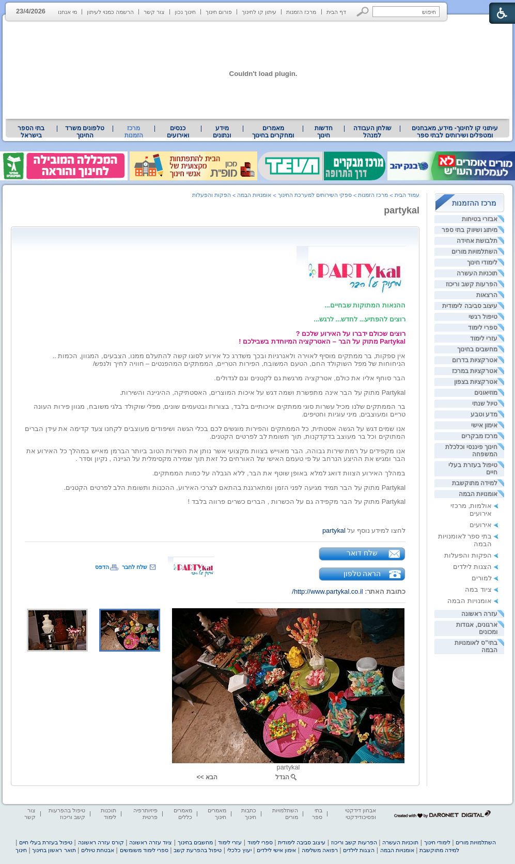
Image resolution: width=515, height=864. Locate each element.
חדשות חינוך (324, 132)
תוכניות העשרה (477, 273)
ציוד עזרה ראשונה (150, 842)
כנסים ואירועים (178, 132)
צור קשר (154, 12)
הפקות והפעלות (468, 555)
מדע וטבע (484, 414)
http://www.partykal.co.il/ (327, 591)
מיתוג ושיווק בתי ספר (469, 230)
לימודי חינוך (482, 262)
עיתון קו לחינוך (259, 12)
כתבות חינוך (248, 813)
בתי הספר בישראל (31, 132)
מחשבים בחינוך (477, 349)
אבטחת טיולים (97, 850)
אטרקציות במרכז (474, 371)
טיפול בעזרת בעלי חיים (45, 842)
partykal (401, 210)
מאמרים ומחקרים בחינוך (273, 132)
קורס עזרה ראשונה (101, 842)
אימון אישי (484, 425)
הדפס (102, 567)
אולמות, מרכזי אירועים (471, 509)
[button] (362, 11)
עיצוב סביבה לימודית (469, 306)
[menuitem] (454, 132)
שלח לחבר (134, 567)
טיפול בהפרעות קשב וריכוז (67, 813)
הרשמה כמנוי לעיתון (110, 12)
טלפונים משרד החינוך (84, 132)
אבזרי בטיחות (479, 219)
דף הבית (336, 12)
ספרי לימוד (482, 327)
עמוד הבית (407, 195)
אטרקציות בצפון (475, 381)
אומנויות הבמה (478, 494)
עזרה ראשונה (479, 614)
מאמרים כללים (183, 813)
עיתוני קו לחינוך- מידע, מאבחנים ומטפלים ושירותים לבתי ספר (455, 132)
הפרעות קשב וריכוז (471, 284)
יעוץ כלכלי (239, 850)
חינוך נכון (185, 12)
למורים (482, 578)
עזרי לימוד (483, 338)
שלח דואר (362, 553)
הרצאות (486, 295)
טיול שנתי (484, 403)
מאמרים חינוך (217, 813)
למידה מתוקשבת (474, 483)
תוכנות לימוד (108, 813)
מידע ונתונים (222, 132)
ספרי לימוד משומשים (144, 850)
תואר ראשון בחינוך (53, 850)
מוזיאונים (485, 392)
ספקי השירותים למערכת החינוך (315, 195)
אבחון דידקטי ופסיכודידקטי (360, 813)
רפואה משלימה (320, 850)
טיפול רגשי (483, 316)
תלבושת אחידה (477, 240)
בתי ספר (317, 813)
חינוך (21, 850)
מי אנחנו (67, 12)
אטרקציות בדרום (474, 360)
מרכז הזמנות (301, 12)
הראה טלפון (362, 573)
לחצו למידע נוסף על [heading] (363, 530)
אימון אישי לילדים (276, 850)
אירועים (481, 525)
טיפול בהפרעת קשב (198, 850)
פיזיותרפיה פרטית (145, 813)
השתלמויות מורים (474, 251)
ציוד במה (478, 589)
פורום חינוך (219, 12)
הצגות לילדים (472, 566)
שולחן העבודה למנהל (372, 132)
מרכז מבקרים (479, 436)
